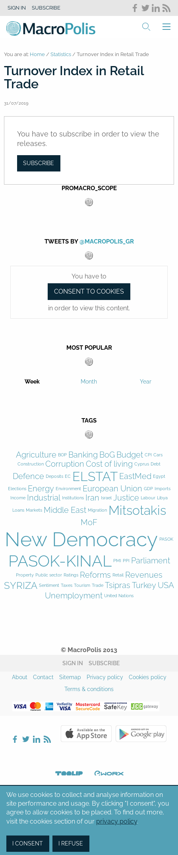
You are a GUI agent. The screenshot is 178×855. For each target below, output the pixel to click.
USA (166, 585)
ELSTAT (95, 476)
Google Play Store (141, 733)
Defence (28, 476)
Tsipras (117, 585)
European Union (112, 488)
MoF (89, 522)
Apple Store (86, 733)
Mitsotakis (137, 510)
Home (37, 54)
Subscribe (46, 8)
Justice (126, 497)
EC (68, 476)
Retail (118, 575)
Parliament (150, 560)
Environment (68, 488)
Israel (106, 498)
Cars (158, 455)
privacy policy (116, 821)
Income (17, 498)
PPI (126, 560)
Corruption (64, 464)
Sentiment (49, 585)
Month (89, 381)
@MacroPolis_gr (106, 241)
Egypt (159, 476)
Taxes (66, 585)
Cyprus (141, 464)
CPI (148, 455)
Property (25, 575)
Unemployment (74, 595)
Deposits (54, 476)
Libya (162, 498)
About (19, 677)
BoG (107, 455)
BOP (62, 455)
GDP (148, 488)
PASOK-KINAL (60, 560)
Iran (92, 497)
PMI (117, 560)
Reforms (95, 575)
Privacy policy (105, 677)
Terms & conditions (89, 689)
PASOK (166, 539)
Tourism (82, 585)
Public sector (48, 575)
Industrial (43, 497)
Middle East (65, 510)
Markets (34, 510)
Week (32, 381)
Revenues (144, 575)
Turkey (144, 585)
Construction (30, 464)
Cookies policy (147, 677)
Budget (129, 455)
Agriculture (36, 455)
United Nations (119, 595)
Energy (41, 488)
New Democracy (81, 539)
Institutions (73, 498)
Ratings (71, 575)
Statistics (60, 54)
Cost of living (109, 464)
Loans (18, 510)
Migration (97, 510)
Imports (162, 488)
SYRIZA (20, 585)
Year (145, 381)
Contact (43, 677)
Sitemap (70, 677)
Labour (148, 498)
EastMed (135, 476)
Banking (83, 455)
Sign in (17, 8)
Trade (97, 585)
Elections (17, 488)
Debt (156, 464)
